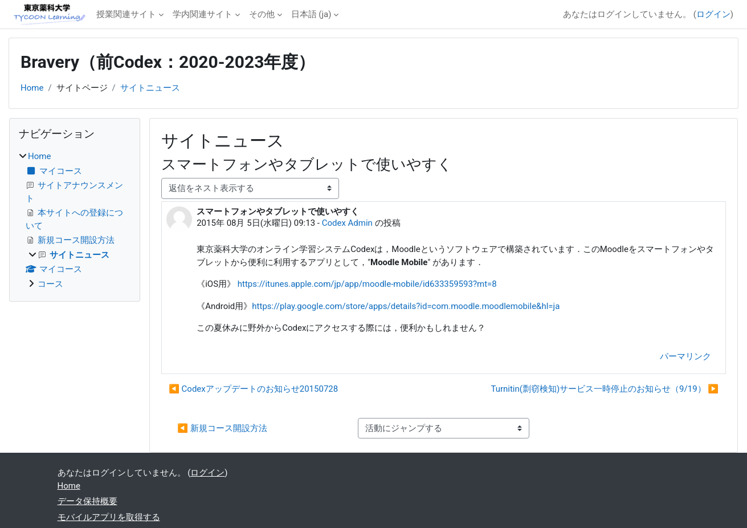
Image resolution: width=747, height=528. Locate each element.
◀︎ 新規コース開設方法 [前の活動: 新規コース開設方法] (222, 428)
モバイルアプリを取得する (109, 517)
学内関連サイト (202, 14)
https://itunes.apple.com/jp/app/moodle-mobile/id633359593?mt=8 (367, 284)
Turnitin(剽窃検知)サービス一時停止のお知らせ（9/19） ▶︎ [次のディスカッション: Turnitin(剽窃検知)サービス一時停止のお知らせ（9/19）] (605, 389)
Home (32, 88)
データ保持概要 (87, 501)
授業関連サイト (126, 14)
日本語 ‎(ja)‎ (311, 14)
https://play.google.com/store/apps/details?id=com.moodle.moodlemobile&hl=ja (406, 306)
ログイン (713, 14)
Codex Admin (347, 223)
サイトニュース (150, 88)
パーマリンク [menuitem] (685, 356)
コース (50, 284)
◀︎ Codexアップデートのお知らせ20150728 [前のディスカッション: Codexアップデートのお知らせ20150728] (253, 389)
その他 (262, 14)
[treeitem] (74, 220)
